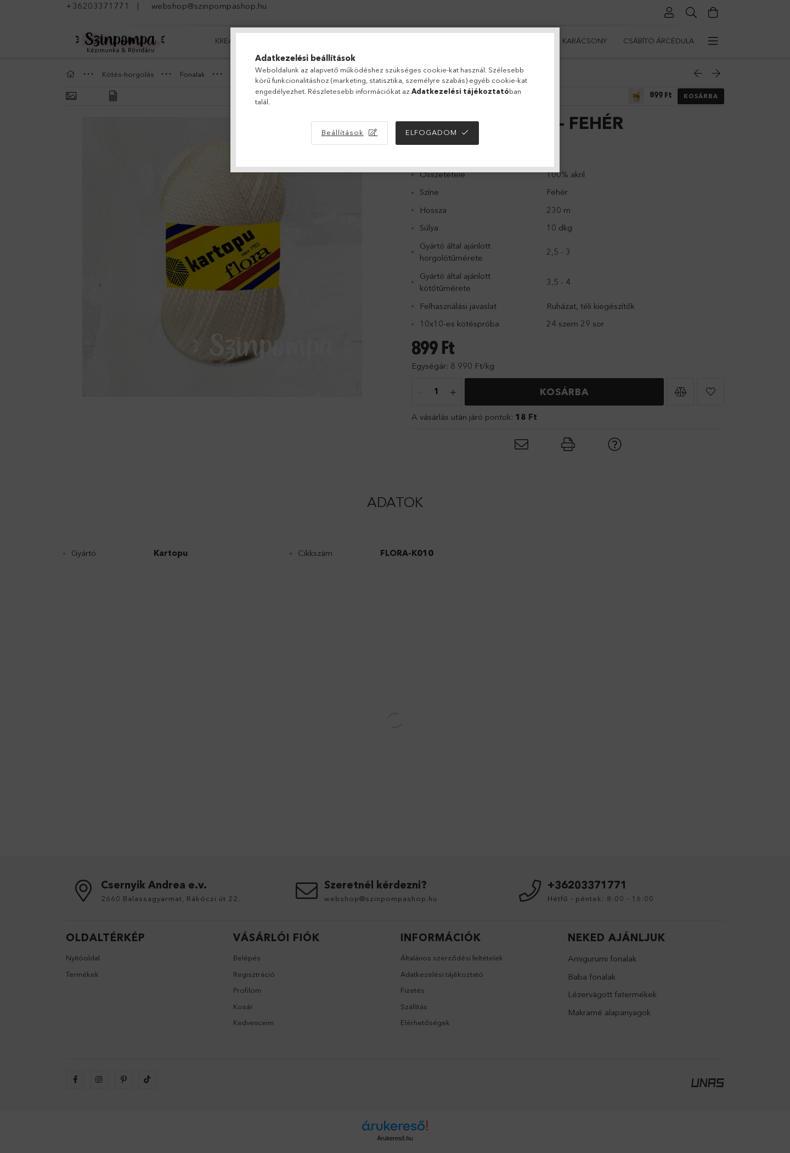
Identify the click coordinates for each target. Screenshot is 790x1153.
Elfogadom (431, 132)
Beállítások (342, 132)
